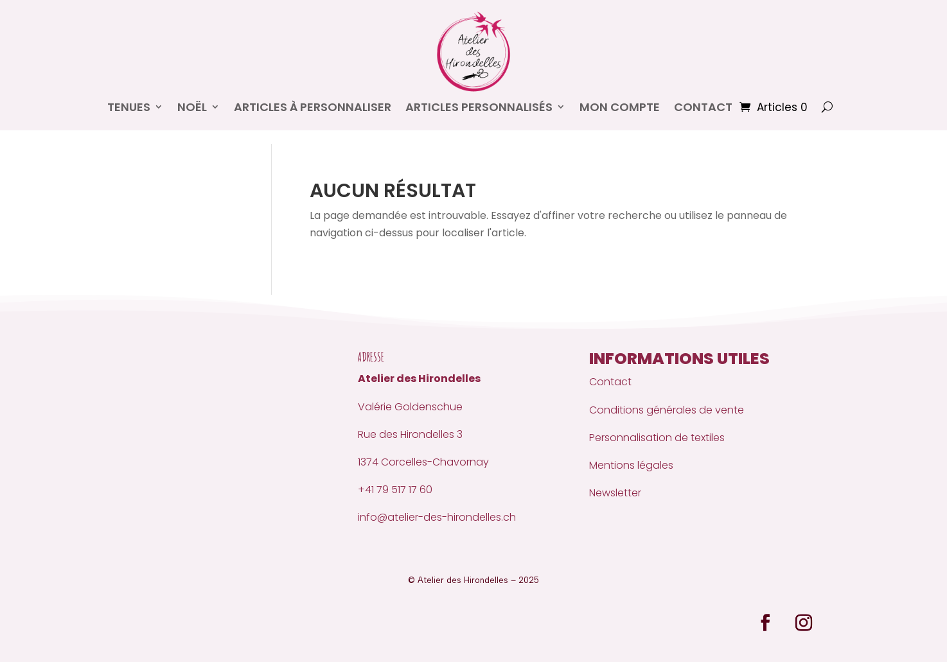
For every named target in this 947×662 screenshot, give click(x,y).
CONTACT (703, 107)
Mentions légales (631, 465)
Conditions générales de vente (666, 410)
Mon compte (620, 107)
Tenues (128, 107)
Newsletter (615, 492)
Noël (192, 107)
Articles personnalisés (479, 107)
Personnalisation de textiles (657, 437)
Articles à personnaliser (312, 107)
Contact (610, 381)
